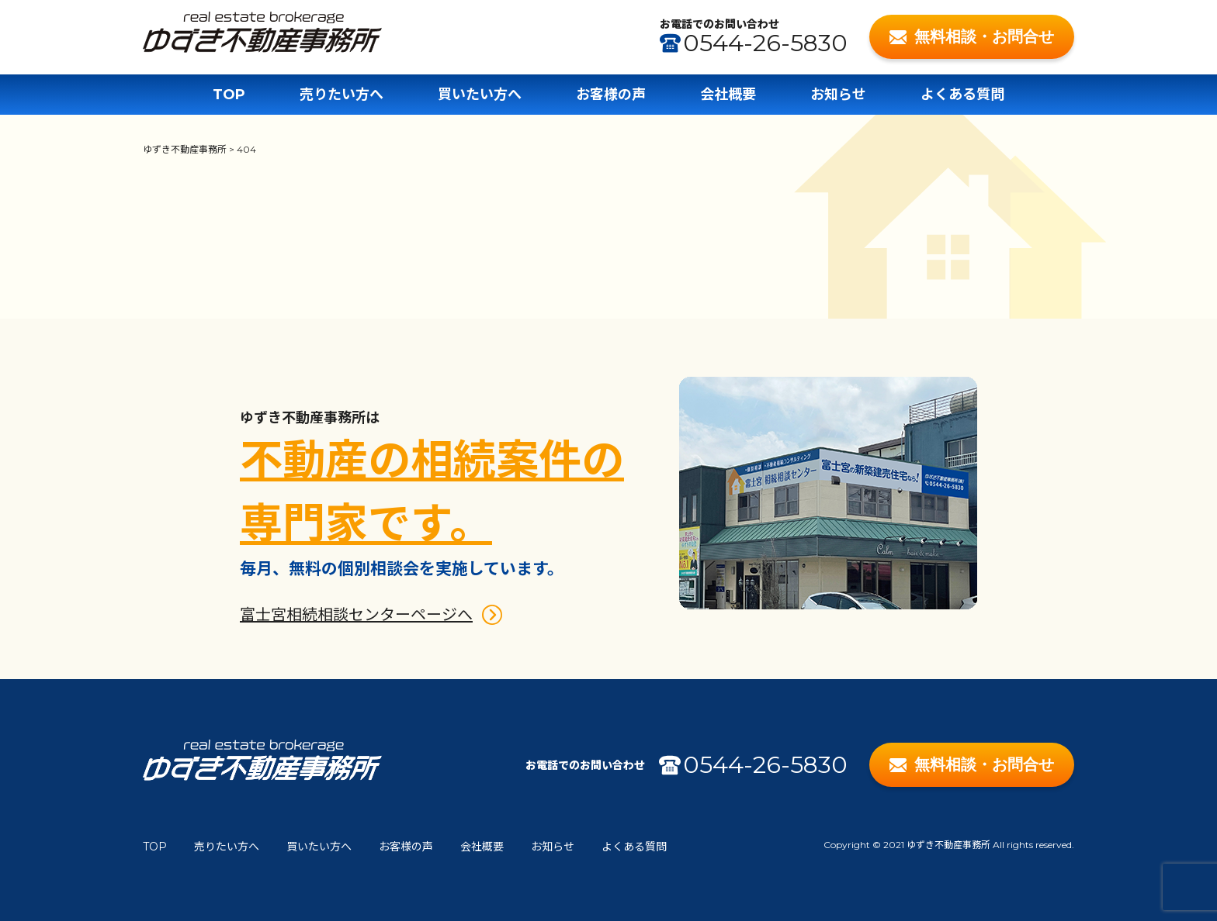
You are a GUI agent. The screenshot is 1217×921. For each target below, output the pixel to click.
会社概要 (728, 94)
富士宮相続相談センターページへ (356, 614)
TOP (229, 94)
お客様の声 (611, 94)
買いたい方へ (480, 94)
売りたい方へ (341, 94)
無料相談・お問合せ (972, 36)
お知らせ (838, 94)
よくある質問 (962, 94)
